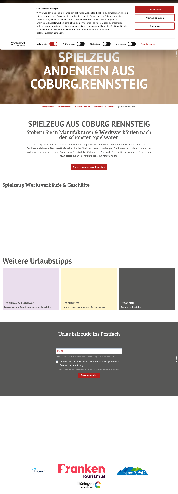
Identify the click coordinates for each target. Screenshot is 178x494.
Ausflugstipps (88, 420)
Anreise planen (88, 405)
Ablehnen (155, 23)
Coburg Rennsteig (48, 107)
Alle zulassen (154, 7)
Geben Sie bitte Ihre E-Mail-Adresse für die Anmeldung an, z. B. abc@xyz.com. (85, 356)
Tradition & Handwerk (82, 107)
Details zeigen (148, 41)
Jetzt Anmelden (89, 375)
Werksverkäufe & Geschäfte (104, 107)
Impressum (146, 405)
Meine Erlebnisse (64, 107)
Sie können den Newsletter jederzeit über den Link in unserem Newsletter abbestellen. (88, 369)
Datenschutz (146, 410)
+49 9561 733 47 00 (33, 422)
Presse (146, 415)
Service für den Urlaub (146, 420)
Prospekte (88, 415)
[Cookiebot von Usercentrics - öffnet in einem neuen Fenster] (18, 41)
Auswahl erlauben (155, 15)
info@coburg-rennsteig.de (35, 426)
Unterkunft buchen (88, 410)
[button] (89, 167)
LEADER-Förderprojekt (146, 425)
